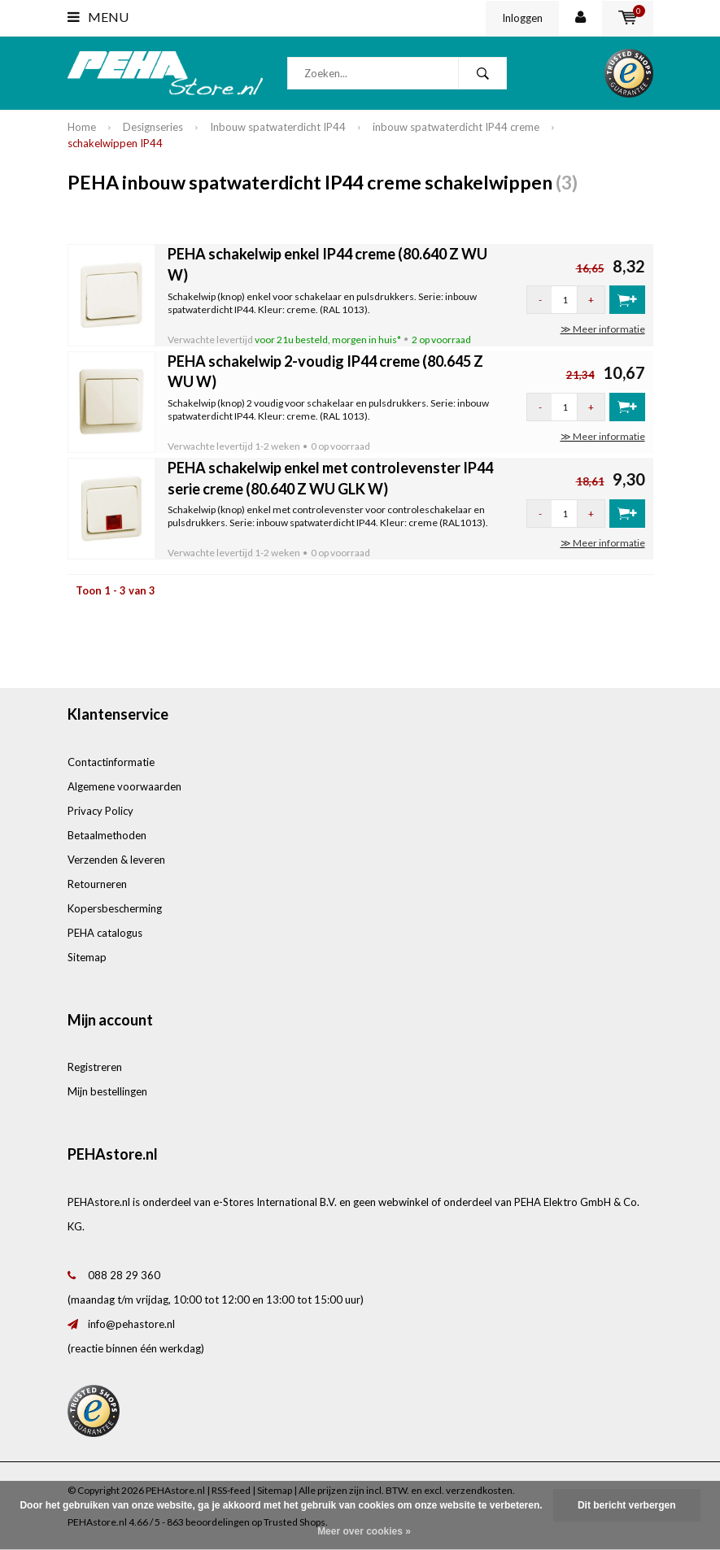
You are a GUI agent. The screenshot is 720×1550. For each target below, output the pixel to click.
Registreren (95, 1066)
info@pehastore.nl (131, 1323)
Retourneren (97, 883)
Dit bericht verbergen (627, 1505)
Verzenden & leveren (116, 859)
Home (82, 126)
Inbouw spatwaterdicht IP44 (278, 126)
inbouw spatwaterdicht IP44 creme (456, 126)
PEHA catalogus (105, 932)
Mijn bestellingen (107, 1091)
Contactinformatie (111, 761)
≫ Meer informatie (603, 329)
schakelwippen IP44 (115, 143)
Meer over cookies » (364, 1531)
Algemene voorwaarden (124, 786)
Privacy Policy (100, 810)
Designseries (153, 126)
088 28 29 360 (124, 1275)
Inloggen (522, 17)
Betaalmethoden (107, 835)
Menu (98, 16)
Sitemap (87, 957)
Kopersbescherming (115, 908)
